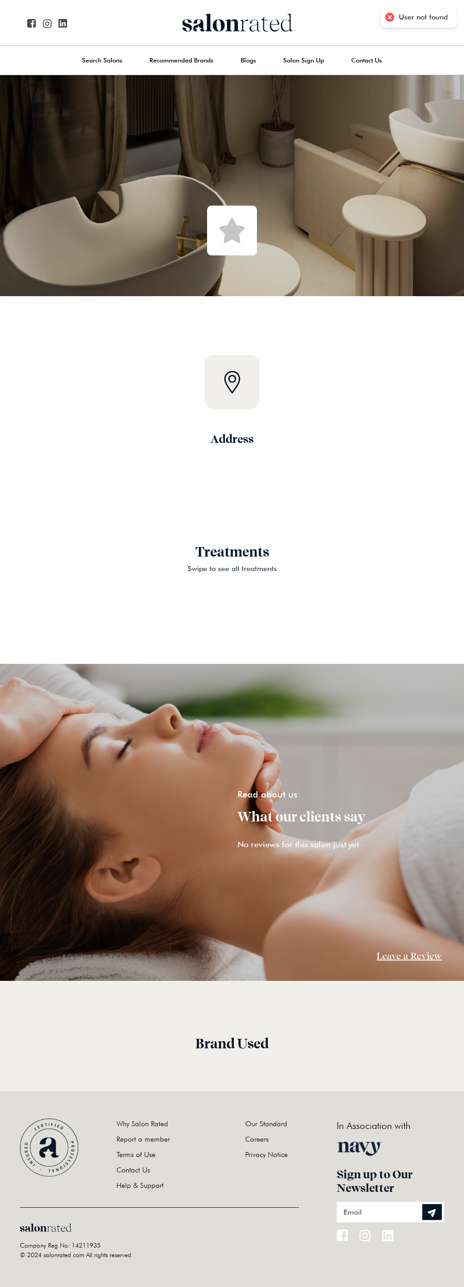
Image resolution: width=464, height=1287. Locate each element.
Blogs (248, 60)
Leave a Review (409, 956)
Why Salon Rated (142, 1123)
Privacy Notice (266, 1154)
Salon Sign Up (303, 60)
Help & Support (140, 1185)
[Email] (390, 1212)
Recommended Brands (181, 60)
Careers (257, 1139)
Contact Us (366, 60)
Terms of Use (135, 1154)
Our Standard (266, 1123)
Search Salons (102, 60)
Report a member (143, 1139)
